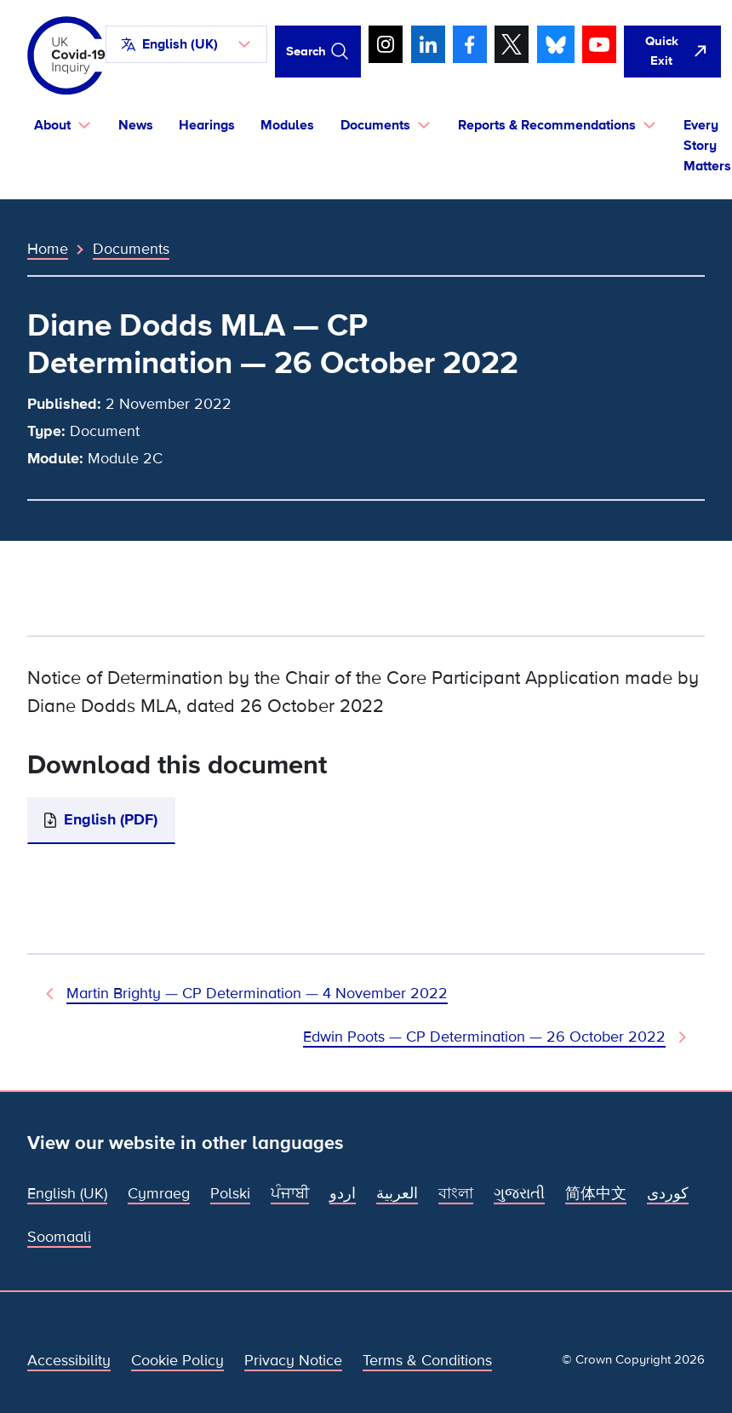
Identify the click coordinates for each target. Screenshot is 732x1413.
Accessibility (69, 1360)
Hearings (207, 125)
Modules (287, 125)
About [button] (52, 125)
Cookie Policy (177, 1360)
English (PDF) (110, 819)
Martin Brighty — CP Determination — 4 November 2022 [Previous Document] (257, 993)
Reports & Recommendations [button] (547, 125)
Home (47, 248)
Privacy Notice (293, 1360)
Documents (131, 248)
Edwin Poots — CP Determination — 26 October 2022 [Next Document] (484, 1036)
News (135, 125)
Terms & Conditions (427, 1360)
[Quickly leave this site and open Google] (672, 52)
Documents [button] (375, 125)
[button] (186, 44)
